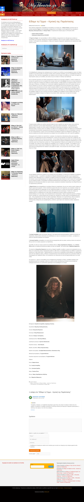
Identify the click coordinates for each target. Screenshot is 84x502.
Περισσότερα (74, 15)
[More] (2, 14)
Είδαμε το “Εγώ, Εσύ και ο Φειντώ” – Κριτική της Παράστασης (17, 127)
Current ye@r (32, 453)
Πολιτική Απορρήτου (68, 487)
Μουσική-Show (79, 12)
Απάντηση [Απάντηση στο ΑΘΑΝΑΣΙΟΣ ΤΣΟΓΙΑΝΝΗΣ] (33, 409)
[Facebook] (2, 7)
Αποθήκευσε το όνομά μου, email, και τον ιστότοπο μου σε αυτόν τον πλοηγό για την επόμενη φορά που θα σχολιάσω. (53, 446)
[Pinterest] (2, 12)
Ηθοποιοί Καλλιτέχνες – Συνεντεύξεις (12, 15)
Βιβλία (52, 15)
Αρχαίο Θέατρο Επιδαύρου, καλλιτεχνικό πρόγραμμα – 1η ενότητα (15, 163)
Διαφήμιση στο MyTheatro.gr (7, 40)
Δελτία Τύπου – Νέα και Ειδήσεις (42, 15)
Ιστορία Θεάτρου (70, 13)
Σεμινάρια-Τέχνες (59, 15)
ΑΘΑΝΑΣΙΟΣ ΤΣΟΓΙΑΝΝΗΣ (38, 396)
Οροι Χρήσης (60, 487)
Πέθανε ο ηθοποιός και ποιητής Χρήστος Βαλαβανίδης (16, 92)
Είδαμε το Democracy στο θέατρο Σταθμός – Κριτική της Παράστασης (43, 383)
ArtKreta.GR (46, 491)
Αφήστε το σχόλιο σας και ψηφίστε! (36, 433)
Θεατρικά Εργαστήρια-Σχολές (27, 15)
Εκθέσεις (66, 15)
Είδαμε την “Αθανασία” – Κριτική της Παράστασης (17, 115)
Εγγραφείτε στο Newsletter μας (28, 12)
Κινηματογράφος (60, 12)
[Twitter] (2, 10)
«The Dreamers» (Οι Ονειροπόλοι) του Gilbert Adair (39, 384)
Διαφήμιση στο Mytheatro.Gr (7, 12)
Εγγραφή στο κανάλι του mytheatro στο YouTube (13, 462)
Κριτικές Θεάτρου (51, 12)
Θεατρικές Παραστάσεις (41, 12)
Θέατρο (18, 13)
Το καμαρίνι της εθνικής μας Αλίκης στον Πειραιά (17, 104)
